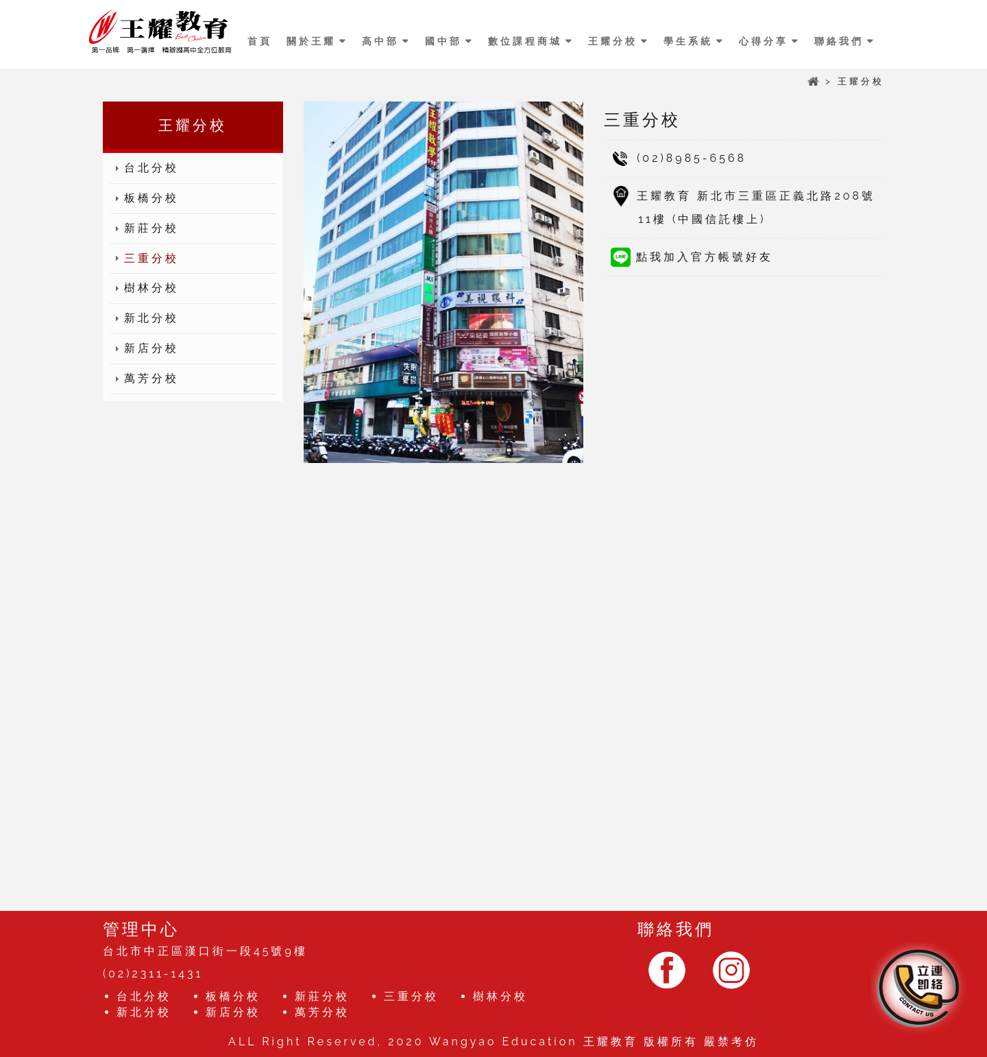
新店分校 (144, 349)
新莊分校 (144, 229)
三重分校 (144, 259)
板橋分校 (144, 198)
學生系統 (688, 41)
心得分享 (763, 41)
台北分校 (144, 168)
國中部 (443, 41)
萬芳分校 (144, 379)
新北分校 (144, 318)
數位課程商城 (525, 41)
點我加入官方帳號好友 (692, 256)
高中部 (380, 41)
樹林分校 (144, 288)
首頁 (259, 41)
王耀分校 (612, 41)
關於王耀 (311, 41)
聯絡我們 (839, 41)
